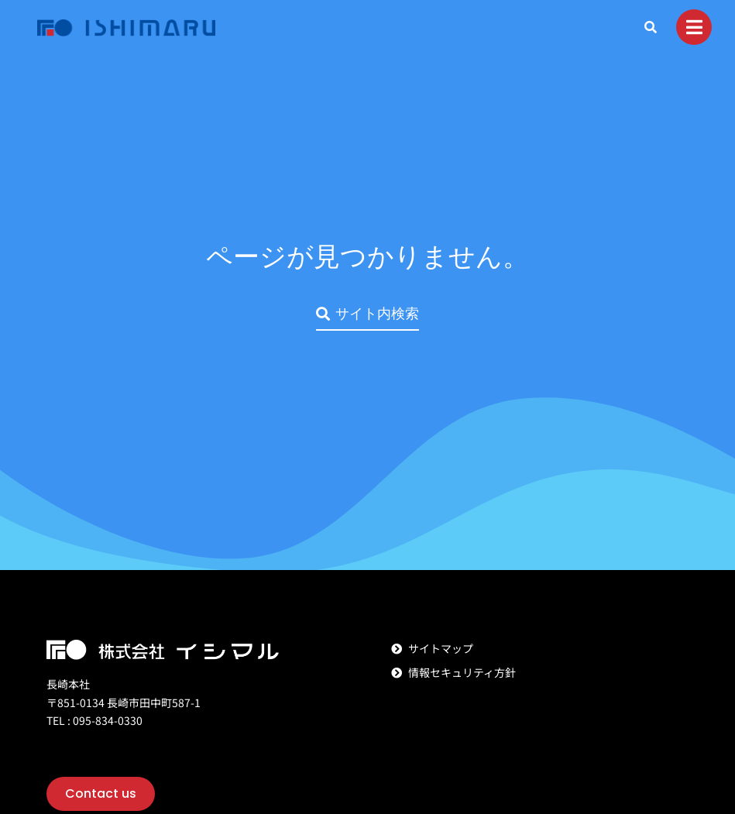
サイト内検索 (367, 313)
